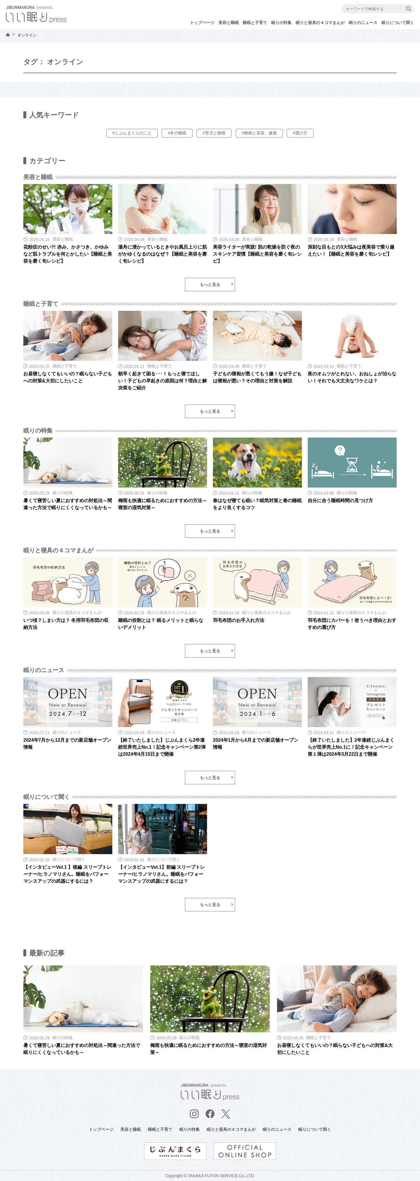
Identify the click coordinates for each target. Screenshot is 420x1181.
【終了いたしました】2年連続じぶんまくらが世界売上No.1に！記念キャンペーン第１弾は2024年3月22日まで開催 (351, 747)
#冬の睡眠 (177, 133)
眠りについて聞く (398, 22)
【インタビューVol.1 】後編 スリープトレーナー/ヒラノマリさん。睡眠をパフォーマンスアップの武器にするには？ (67, 874)
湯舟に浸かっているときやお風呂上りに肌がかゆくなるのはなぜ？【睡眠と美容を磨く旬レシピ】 (162, 253)
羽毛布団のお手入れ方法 (238, 620)
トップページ (202, 22)
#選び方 (300, 133)
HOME (8, 35)
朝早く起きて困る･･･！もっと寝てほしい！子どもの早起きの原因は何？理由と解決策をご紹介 (162, 380)
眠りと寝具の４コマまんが (320, 22)
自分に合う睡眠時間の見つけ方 (340, 500)
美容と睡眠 (228, 22)
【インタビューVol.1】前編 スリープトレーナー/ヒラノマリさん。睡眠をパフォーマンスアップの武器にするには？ (161, 874)
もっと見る (210, 284)
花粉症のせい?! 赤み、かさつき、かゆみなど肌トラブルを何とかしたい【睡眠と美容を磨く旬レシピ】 (67, 253)
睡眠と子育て (255, 22)
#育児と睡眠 (214, 133)
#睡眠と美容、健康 (259, 133)
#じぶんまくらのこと (132, 133)
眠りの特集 (281, 22)
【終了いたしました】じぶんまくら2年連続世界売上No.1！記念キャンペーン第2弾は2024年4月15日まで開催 (162, 747)
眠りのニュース (363, 22)
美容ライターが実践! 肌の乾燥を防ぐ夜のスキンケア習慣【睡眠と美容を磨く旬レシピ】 (257, 253)
